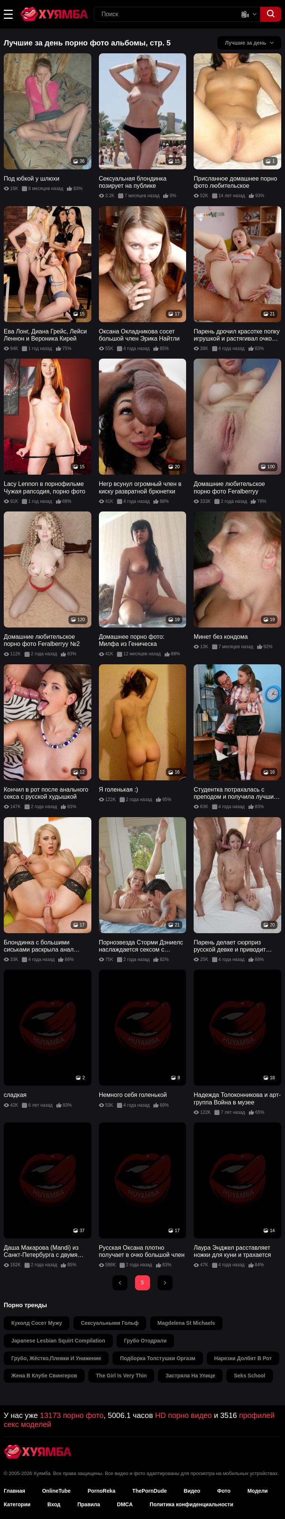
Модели (257, 1491)
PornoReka (101, 1491)
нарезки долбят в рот (243, 1358)
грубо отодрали (145, 1341)
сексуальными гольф (110, 1323)
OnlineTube (56, 1491)
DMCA (125, 1504)
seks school (249, 1376)
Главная (14, 1491)
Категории (17, 1504)
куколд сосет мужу (36, 1323)
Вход (54, 1504)
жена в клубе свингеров (44, 1376)
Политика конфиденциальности (191, 1504)
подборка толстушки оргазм (157, 1358)
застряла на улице (190, 1376)
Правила (88, 1504)
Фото (223, 1491)
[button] (8, 14)
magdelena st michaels (186, 1323)
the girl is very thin (121, 1376)
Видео (192, 1491)
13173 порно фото (71, 1415)
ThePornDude (149, 1491)
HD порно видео (183, 1415)
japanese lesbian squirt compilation (58, 1341)
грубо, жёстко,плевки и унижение (56, 1358)
